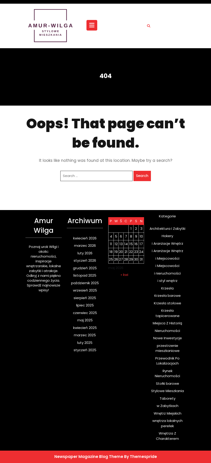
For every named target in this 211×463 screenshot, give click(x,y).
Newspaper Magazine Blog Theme (88, 456)
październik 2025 (85, 283)
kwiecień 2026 (85, 238)
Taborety (167, 398)
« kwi (124, 274)
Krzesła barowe (167, 295)
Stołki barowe (167, 383)
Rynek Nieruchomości (167, 373)
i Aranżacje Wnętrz (167, 243)
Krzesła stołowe (167, 303)
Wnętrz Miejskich (167, 413)
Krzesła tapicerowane (167, 313)
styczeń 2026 (85, 260)
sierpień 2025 (85, 297)
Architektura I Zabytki (167, 228)
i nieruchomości (167, 273)
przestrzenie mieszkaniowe (167, 348)
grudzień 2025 (85, 268)
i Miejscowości (167, 258)
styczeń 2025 (85, 350)
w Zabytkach (167, 405)
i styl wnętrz (168, 280)
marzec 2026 (85, 245)
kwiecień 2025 (85, 327)
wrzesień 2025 (85, 290)
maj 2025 (85, 320)
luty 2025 (84, 342)
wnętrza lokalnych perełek (167, 423)
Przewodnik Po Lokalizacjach (167, 361)
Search (142, 175)
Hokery (167, 235)
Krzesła (167, 288)
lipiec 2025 (85, 305)
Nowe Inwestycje (167, 338)
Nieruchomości (167, 330)
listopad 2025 (84, 275)
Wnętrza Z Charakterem (167, 436)
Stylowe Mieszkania (167, 390)
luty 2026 (85, 253)
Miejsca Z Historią (167, 323)
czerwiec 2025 (85, 312)
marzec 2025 (85, 335)
